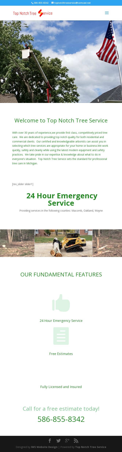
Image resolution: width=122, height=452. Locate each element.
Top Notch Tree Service (90, 447)
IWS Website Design (44, 447)
